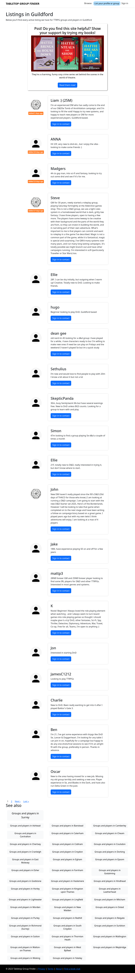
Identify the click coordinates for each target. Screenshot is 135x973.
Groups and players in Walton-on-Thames (25, 949)
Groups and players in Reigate (110, 918)
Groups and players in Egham (67, 859)
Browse (88, 3)
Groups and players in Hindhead (110, 881)
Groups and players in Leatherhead (110, 890)
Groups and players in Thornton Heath (67, 938)
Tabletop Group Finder (22, 3)
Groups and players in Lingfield (67, 899)
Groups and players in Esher (25, 870)
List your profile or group (107, 3)
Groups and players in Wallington (109, 936)
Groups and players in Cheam (109, 833)
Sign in (124, 3)
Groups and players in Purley (25, 918)
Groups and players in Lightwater (25, 899)
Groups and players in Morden (25, 907)
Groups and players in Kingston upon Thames (67, 890)
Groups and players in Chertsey (25, 844)
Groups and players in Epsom (109, 859)
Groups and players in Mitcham (109, 899)
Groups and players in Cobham (67, 844)
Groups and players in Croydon (67, 851)
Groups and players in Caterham (67, 833)
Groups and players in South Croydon (68, 927)
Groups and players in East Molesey (25, 861)
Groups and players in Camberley (109, 825)
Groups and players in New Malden (67, 909)
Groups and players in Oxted (110, 907)
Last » (26, 801)
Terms (50, 968)
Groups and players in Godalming (110, 872)
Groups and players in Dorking (110, 851)
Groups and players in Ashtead (25, 825)
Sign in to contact (60, 124)
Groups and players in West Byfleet (67, 949)
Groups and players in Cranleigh (25, 851)
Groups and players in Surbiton (109, 925)
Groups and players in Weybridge (109, 947)
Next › (18, 801)
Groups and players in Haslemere (67, 881)
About (59, 968)
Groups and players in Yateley (67, 958)
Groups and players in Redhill (67, 918)
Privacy (41, 968)
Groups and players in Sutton (25, 936)
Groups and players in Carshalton (25, 835)
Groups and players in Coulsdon (110, 844)
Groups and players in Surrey (25, 815)
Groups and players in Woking (25, 958)
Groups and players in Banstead (67, 825)
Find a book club (72, 968)
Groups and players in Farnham (67, 870)
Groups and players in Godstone (25, 881)
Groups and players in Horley (25, 888)
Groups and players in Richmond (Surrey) (25, 927)
